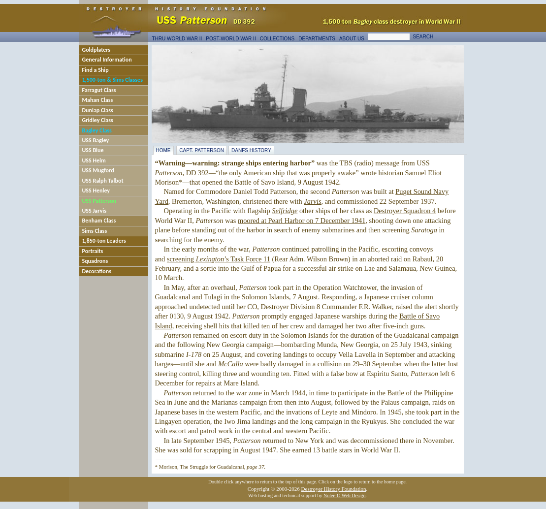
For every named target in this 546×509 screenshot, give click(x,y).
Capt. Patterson (201, 150)
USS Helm (94, 160)
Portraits (92, 251)
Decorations (97, 271)
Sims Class (94, 230)
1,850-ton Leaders (104, 240)
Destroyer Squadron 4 (405, 211)
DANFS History (251, 150)
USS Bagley (95, 140)
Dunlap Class (97, 110)
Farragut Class (99, 90)
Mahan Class (97, 99)
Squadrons (95, 260)
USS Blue (93, 150)
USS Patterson (99, 200)
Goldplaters (96, 49)
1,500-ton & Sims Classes (112, 79)
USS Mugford (98, 170)
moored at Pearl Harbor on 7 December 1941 (301, 220)
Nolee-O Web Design (344, 495)
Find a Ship (95, 69)
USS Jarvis (94, 210)
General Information (107, 59)
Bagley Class (97, 130)
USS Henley (96, 190)
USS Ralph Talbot (103, 180)
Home (163, 150)
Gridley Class (97, 120)
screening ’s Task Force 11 (218, 259)
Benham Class (99, 220)
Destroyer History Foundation (333, 489)
